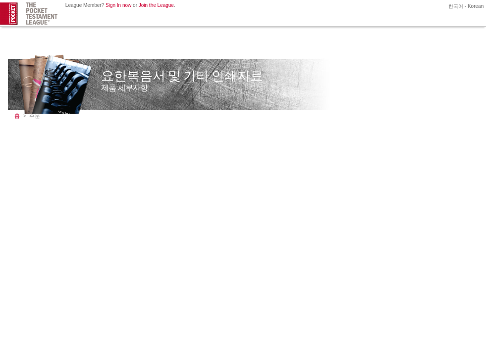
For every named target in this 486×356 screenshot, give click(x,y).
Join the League (156, 5)
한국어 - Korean (465, 6)
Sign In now (118, 5)
